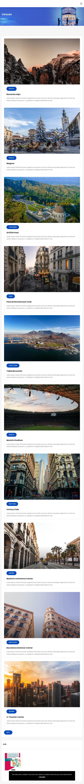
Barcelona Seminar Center (19, 648)
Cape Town (13, 365)
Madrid (11, 573)
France (11, 158)
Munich (11, 89)
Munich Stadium (14, 440)
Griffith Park (12, 232)
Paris (11, 296)
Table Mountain (14, 371)
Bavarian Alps (13, 94)
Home (4, 19)
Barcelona (13, 642)
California (13, 227)
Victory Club (12, 509)
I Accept (42, 777)
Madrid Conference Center (19, 578)
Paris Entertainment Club (19, 301)
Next (8, 732)
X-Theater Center (15, 717)
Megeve (10, 163)
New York (12, 504)
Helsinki (11, 711)
